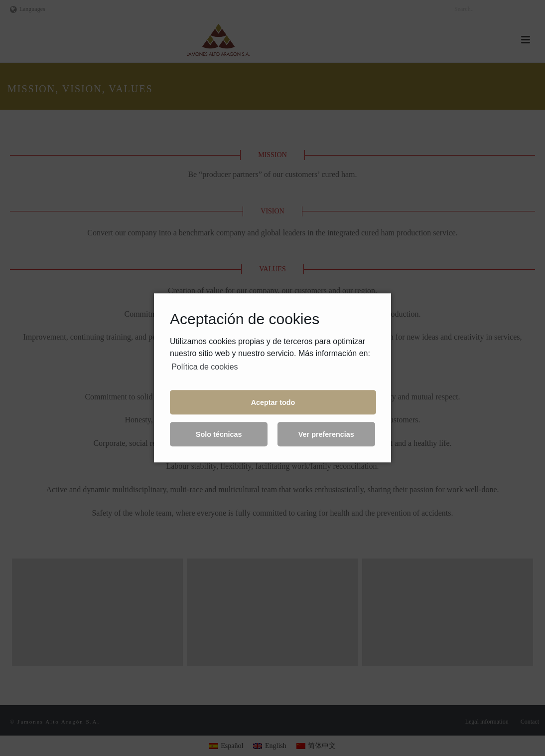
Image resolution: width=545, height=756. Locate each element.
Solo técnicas (219, 434)
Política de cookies (204, 367)
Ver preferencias (326, 434)
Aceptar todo (273, 402)
